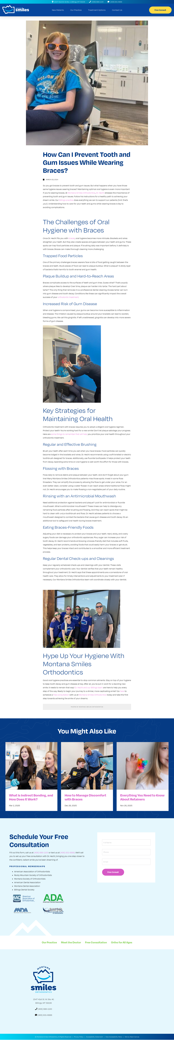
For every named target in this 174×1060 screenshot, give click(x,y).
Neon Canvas (134, 1038)
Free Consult (160, 10)
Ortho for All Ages (121, 943)
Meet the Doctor (71, 943)
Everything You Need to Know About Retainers (142, 798)
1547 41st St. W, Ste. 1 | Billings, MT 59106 (68, 2)
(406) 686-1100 (96, 2)
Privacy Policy (78, 1038)
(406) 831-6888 (115, 2)
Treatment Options (96, 10)
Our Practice (76, 10)
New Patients (58, 10)
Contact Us (117, 10)
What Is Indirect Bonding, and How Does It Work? (31, 798)
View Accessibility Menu (113, 1038)
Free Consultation (96, 943)
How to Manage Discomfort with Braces (85, 798)
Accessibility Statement (94, 1038)
